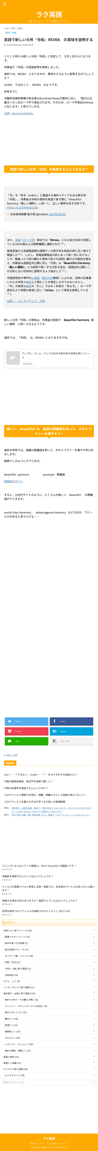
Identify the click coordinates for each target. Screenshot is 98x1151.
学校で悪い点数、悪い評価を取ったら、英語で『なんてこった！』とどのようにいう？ (51, 814)
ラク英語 (49, 14)
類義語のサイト (13, 481)
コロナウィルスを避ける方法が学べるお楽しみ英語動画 (34, 801)
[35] (63, 270)
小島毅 (35, 278)
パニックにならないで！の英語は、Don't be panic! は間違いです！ (39, 865)
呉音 (31, 282)
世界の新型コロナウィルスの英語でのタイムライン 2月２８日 (37, 911)
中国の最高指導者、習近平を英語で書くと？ (28, 781)
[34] (20, 254)
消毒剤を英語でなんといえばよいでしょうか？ (27, 876)
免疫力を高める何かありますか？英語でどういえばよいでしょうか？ (40, 900)
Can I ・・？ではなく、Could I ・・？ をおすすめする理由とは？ (40, 774)
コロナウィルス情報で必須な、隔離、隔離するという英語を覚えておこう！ (45, 795)
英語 (18, 240)
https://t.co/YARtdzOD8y (22, 207)
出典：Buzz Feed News (18, 113)
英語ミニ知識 (12, 755)
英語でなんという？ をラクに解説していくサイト (49, 1143)
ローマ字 (28, 240)
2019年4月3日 (57, 214)
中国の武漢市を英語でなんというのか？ (26, 788)
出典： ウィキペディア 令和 (26, 301)
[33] (62, 243)
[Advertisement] (49, 144)
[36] (9, 293)
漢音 (28, 286)
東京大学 (47, 278)
